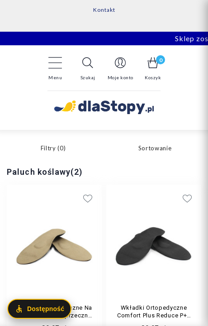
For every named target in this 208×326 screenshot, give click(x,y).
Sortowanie (155, 148)
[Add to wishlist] (144, 198)
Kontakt (104, 9)
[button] (87, 68)
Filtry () (53, 148)
